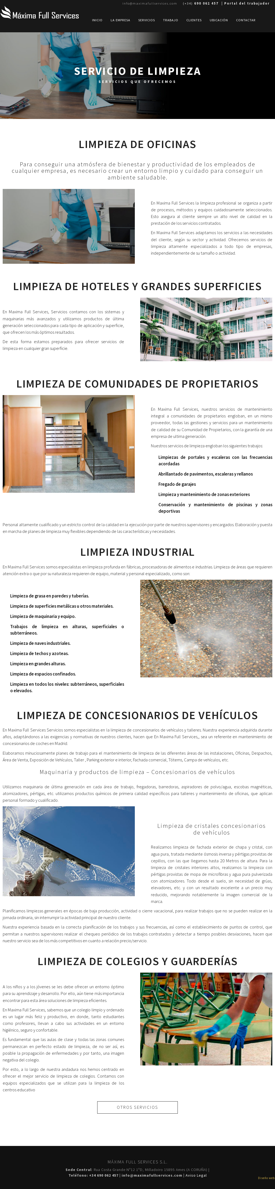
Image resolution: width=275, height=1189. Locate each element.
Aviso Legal (196, 1175)
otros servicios (137, 1107)
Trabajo (170, 20)
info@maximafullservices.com (149, 3)
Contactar (246, 20)
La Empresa (120, 20)
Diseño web (266, 1178)
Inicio (97, 20)
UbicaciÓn (219, 20)
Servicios (146, 20)
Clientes (194, 20)
